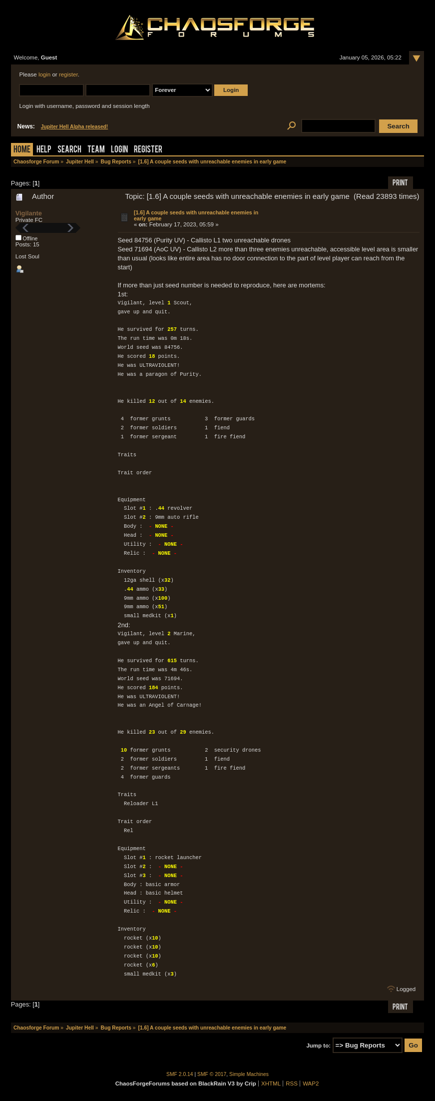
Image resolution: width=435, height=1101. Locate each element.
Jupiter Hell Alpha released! (74, 126)
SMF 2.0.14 (179, 1074)
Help (43, 150)
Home (21, 150)
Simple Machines (249, 1074)
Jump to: (318, 1046)
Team (96, 150)
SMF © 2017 (211, 1074)
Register (148, 150)
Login (119, 150)
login (44, 74)
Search (69, 150)
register (68, 74)
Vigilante (28, 213)
